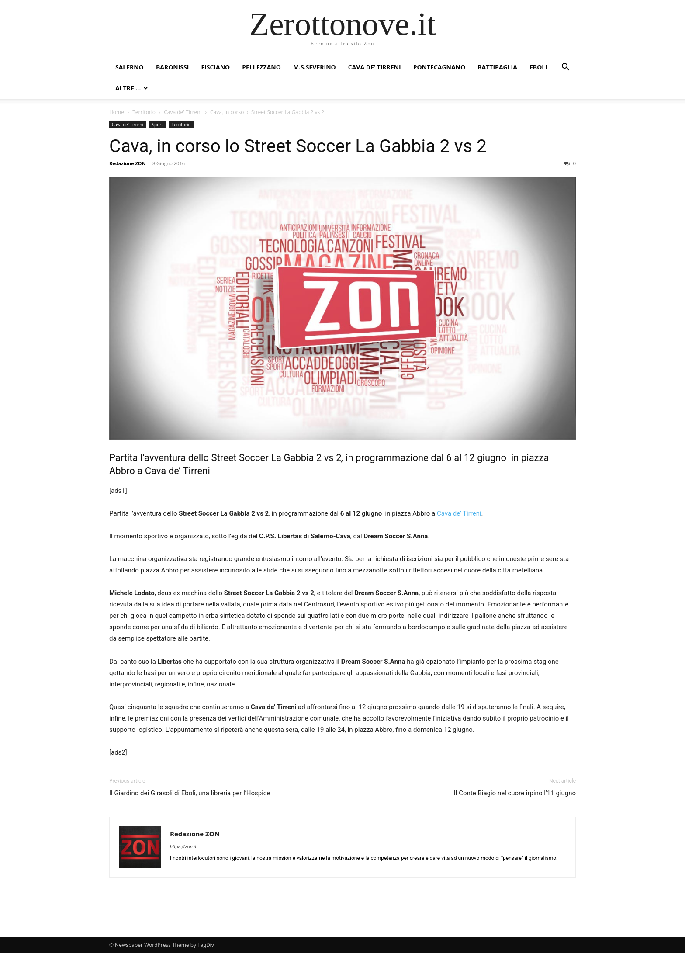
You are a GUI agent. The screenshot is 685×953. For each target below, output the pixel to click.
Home (116, 112)
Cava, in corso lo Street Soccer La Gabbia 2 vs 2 (298, 145)
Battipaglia (497, 67)
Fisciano (215, 67)
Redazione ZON (127, 163)
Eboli (538, 67)
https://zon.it (183, 846)
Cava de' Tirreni (182, 112)
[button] (565, 68)
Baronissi (172, 67)
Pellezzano (261, 67)
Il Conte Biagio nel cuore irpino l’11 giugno (515, 793)
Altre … (128, 88)
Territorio (144, 112)
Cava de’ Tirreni (374, 67)
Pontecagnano (439, 67)
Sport (157, 124)
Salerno (129, 67)
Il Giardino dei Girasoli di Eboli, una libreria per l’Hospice (189, 793)
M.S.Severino (314, 67)
